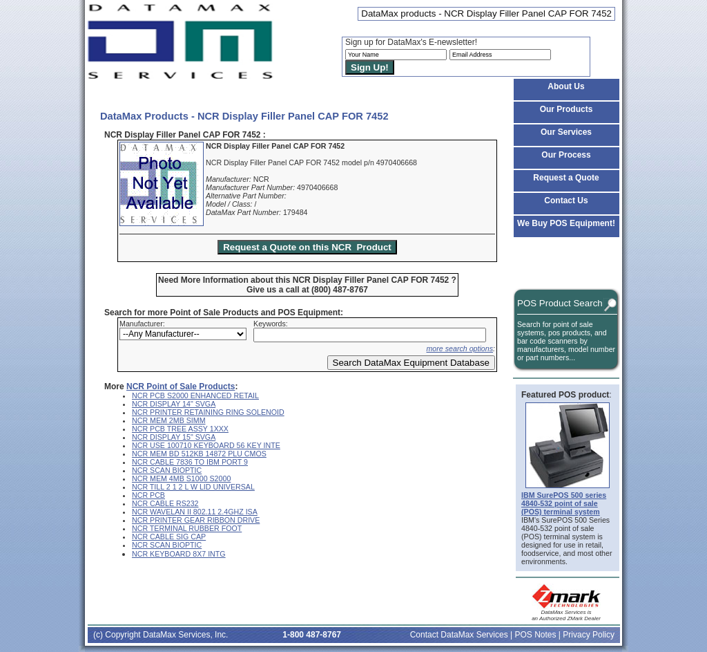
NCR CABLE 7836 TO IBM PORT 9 (190, 462)
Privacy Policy (588, 635)
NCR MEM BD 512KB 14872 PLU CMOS (199, 453)
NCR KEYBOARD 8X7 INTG (179, 554)
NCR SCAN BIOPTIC (167, 470)
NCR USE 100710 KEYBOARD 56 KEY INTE (206, 445)
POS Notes (535, 635)
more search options (459, 348)
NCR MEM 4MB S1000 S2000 (181, 478)
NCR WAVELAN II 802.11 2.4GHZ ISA (195, 511)
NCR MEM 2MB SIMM (169, 420)
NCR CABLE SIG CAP (169, 536)
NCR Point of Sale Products (180, 386)
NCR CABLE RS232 (165, 503)
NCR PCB (148, 495)
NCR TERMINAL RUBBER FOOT (187, 528)
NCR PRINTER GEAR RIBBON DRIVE (196, 520)
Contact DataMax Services (459, 635)
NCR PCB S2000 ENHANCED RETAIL (195, 395)
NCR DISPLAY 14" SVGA (173, 404)
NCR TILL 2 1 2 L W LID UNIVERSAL (193, 487)
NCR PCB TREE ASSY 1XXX (180, 429)
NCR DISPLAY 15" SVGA (173, 437)
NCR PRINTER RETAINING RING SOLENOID (208, 412)
